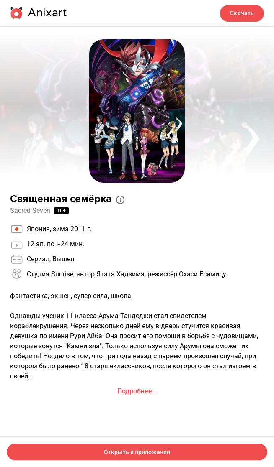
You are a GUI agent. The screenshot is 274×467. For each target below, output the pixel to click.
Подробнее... (137, 391)
